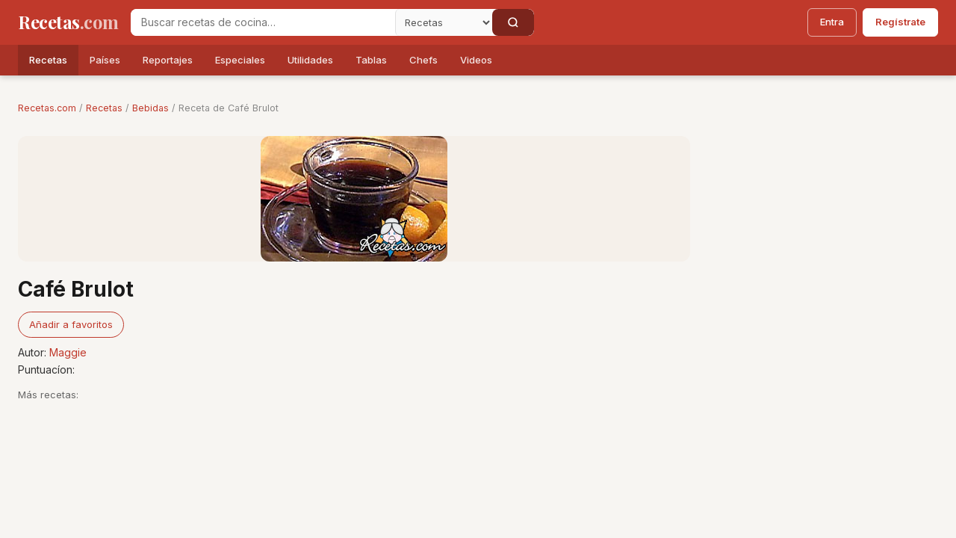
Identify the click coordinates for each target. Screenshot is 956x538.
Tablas (371, 60)
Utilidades (310, 60)
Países (105, 60)
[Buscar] (513, 22)
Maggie (68, 352)
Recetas (48, 60)
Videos (476, 60)
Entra (832, 22)
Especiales (240, 60)
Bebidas (150, 108)
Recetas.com (47, 108)
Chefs (423, 60)
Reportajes (168, 60)
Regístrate (900, 22)
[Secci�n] (443, 22)
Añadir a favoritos (71, 324)
